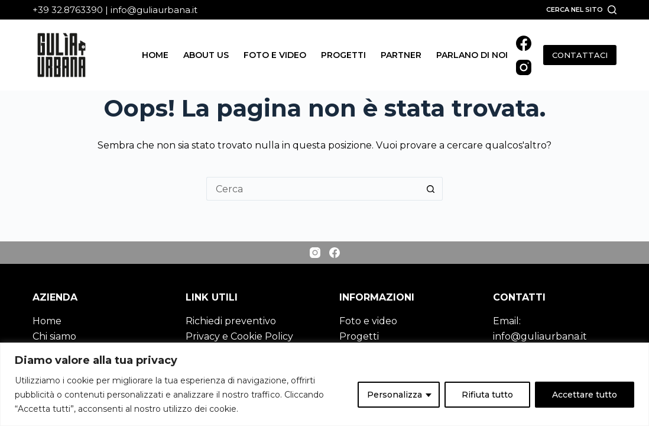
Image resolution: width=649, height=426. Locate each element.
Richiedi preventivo (231, 321)
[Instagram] (523, 67)
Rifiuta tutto (487, 394)
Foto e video (275, 55)
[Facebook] (523, 43)
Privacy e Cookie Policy (239, 336)
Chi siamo (54, 336)
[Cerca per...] (312, 189)
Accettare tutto (584, 394)
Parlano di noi (472, 55)
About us (206, 55)
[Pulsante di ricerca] (431, 189)
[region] (324, 384)
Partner (401, 55)
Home (155, 55)
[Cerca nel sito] (581, 9)
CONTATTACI (580, 55)
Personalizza (394, 394)
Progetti (343, 55)
